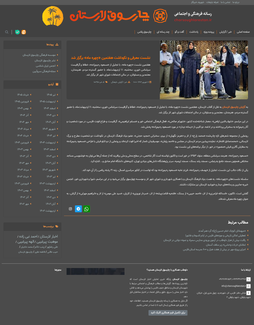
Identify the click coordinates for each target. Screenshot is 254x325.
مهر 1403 (24, 163)
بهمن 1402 (23, 190)
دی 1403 (50, 156)
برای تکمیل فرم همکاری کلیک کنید (168, 313)
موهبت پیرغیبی (47, 242)
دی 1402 (50, 197)
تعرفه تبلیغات (212, 2)
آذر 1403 (24, 156)
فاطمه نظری (39, 252)
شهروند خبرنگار (197, 2)
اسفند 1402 (49, 190)
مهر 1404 (24, 122)
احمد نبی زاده (27, 237)
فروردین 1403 (22, 184)
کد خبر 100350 (99, 82)
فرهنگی (113, 82)
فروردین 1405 (22, 102)
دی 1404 (50, 115)
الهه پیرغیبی (25, 242)
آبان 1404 (50, 122)
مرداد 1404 (23, 129)
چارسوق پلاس (144, 32)
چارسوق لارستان (25, 252)
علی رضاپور (52, 247)
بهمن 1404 (23, 108)
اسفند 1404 (49, 108)
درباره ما (236, 2)
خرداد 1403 (23, 177)
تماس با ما (225, 2)
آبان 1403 (50, 163)
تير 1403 (51, 177)
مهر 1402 (24, 204)
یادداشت (193, 32)
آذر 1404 (24, 115)
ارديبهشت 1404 (47, 143)
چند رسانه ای (163, 32)
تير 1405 (51, 95)
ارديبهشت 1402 (47, 211)
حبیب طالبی (52, 252)
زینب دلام (39, 247)
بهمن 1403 (23, 149)
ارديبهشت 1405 (47, 102)
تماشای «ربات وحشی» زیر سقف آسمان (226, 245)
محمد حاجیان (26, 247)
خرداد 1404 (23, 136)
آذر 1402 (24, 197)
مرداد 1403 (23, 170)
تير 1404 (51, 136)
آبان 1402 (50, 204)
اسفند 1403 (49, 149)
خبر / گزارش (225, 32)
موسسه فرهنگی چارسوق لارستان (39, 55)
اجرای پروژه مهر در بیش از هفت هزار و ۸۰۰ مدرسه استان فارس (214, 249)
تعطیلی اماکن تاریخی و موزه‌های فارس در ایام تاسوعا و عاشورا (215, 236)
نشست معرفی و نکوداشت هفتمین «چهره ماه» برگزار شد (110, 58)
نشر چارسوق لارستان (45, 61)
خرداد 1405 (23, 95)
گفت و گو (179, 32)
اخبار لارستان (48, 237)
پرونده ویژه (209, 32)
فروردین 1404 (22, 143)
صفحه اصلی (243, 32)
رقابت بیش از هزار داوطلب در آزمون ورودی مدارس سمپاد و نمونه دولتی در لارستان (204, 240)
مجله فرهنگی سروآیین (44, 71)
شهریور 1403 (48, 170)
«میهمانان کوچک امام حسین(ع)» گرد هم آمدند (222, 231)
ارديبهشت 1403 (47, 184)
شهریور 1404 (49, 129)
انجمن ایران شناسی (45, 66)
